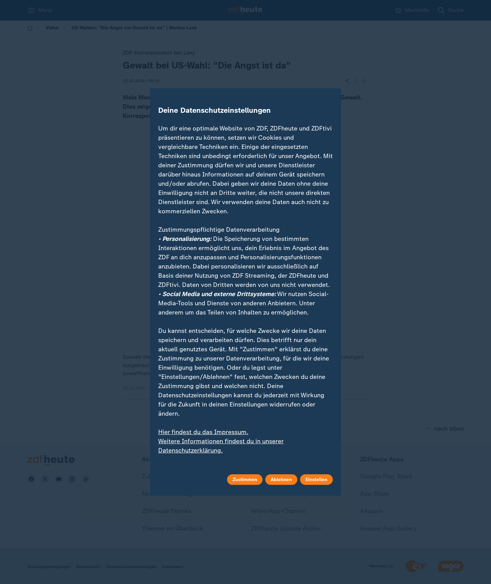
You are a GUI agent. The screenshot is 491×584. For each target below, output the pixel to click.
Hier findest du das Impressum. (203, 432)
